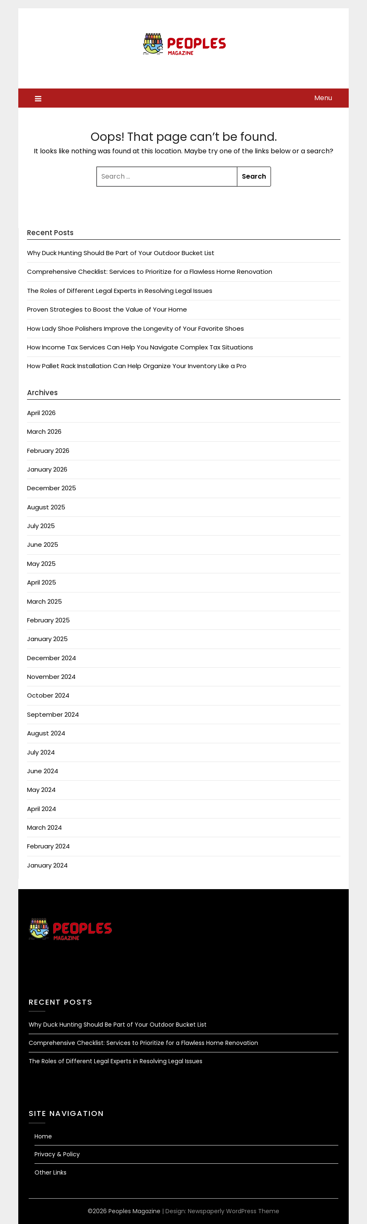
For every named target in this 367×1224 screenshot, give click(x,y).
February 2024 (48, 846)
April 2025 (41, 582)
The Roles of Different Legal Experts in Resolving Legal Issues (119, 290)
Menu (323, 98)
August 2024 (46, 733)
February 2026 (48, 450)
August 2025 (46, 507)
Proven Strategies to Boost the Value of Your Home (107, 309)
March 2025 (44, 601)
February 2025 (48, 620)
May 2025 (41, 563)
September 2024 (53, 714)
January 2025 (47, 638)
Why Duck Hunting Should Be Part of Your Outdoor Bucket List (120, 252)
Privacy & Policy (57, 1154)
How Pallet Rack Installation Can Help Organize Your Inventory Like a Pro (136, 365)
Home (43, 1136)
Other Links (50, 1172)
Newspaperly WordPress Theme (233, 1211)
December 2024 (51, 658)
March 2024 (44, 827)
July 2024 (41, 752)
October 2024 (48, 695)
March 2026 (44, 431)
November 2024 (51, 676)
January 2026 (47, 469)
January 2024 (47, 865)
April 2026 (41, 412)
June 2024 (42, 771)
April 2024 (41, 808)
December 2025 (51, 488)
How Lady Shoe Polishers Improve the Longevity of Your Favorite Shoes (135, 328)
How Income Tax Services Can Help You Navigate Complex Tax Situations (140, 347)
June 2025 (42, 544)
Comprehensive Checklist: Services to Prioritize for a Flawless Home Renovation (149, 271)
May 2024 (41, 789)
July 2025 (41, 525)
